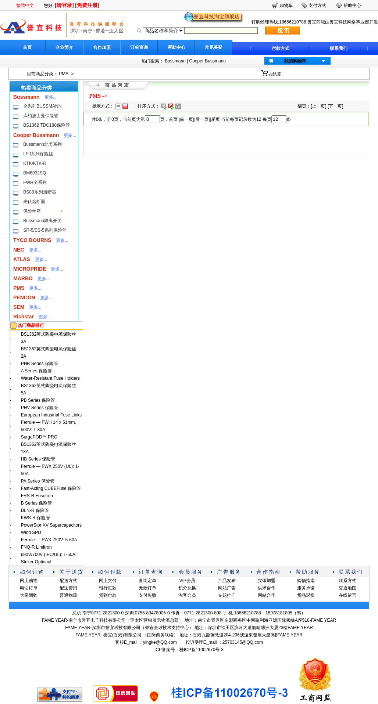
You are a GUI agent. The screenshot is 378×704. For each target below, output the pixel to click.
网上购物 (29, 580)
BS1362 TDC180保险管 (46, 125)
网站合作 (266, 595)
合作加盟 (102, 47)
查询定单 (147, 580)
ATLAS (21, 259)
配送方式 (68, 580)
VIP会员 (187, 580)
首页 (27, 47)
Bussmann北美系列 (42, 144)
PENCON (24, 297)
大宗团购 (29, 595)
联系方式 (347, 580)
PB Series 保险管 (38, 400)
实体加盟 (266, 580)
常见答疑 (213, 47)
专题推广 (227, 595)
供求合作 (266, 588)
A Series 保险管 (36, 370)
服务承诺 (306, 588)
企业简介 (64, 47)
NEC (18, 250)
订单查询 (139, 47)
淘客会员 (187, 595)
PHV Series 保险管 (39, 407)
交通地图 (347, 588)
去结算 (274, 74)
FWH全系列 (34, 182)
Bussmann (175, 61)
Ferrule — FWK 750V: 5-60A (49, 539)
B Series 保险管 (36, 503)
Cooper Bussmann (207, 61)
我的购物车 (295, 61)
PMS (63, 73)
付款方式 (280, 48)
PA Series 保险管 (37, 481)
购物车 (286, 5)
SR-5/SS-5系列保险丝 (44, 230)
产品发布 (227, 580)
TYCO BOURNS (32, 240)
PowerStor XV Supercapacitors (51, 525)
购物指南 (306, 580)
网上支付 (108, 580)
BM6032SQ (34, 173)
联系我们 (338, 48)
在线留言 (347, 595)
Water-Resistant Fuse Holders (50, 378)
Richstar (23, 316)
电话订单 (29, 588)
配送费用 (68, 588)
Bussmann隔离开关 (42, 220)
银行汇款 (108, 588)
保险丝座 (32, 211)
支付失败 (147, 595)
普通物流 (68, 595)
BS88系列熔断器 (39, 192)
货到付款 (108, 595)
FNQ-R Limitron (36, 547)
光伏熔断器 (34, 201)
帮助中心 (176, 47)
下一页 (335, 106)
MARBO (23, 278)
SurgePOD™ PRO (39, 437)
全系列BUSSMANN (42, 106)
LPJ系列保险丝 (38, 153)
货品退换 (306, 595)
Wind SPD (31, 532)
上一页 (318, 106)
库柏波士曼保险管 (40, 115)
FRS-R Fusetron (37, 495)
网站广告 (227, 588)
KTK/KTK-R (34, 163)
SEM (18, 307)
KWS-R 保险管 (35, 517)
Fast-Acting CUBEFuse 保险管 (51, 488)
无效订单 (147, 588)
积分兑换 (187, 588)
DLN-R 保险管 (35, 510)
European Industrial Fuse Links (51, 415)
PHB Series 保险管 (39, 363)
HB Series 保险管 (38, 459)
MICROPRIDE (29, 269)
